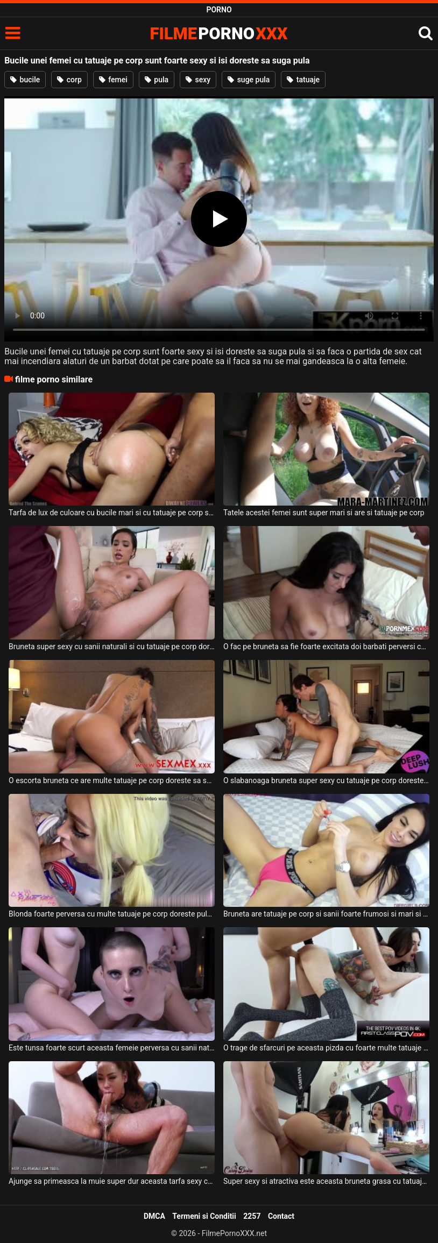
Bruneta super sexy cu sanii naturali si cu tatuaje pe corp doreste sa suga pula (112, 646)
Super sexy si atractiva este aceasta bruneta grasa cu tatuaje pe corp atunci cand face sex (326, 1181)
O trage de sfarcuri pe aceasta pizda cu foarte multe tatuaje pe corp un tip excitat (326, 1047)
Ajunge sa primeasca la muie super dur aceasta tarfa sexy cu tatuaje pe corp (112, 1181)
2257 (251, 1216)
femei (113, 79)
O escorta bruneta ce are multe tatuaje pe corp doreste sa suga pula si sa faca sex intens (112, 780)
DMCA (154, 1216)
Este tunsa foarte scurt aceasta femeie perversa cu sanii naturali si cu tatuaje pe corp (112, 1047)
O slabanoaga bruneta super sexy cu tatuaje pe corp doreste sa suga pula (326, 780)
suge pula (249, 79)
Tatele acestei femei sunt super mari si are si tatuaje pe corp (324, 512)
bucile (25, 79)
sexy (198, 79)
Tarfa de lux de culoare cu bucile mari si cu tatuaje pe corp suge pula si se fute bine (112, 512)
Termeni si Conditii (204, 1216)
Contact (281, 1216)
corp (69, 79)
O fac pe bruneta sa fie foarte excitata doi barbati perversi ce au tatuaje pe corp (326, 646)
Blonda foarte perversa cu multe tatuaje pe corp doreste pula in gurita (112, 914)
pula (156, 79)
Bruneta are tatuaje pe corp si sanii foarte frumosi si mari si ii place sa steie (326, 914)
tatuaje (303, 79)
